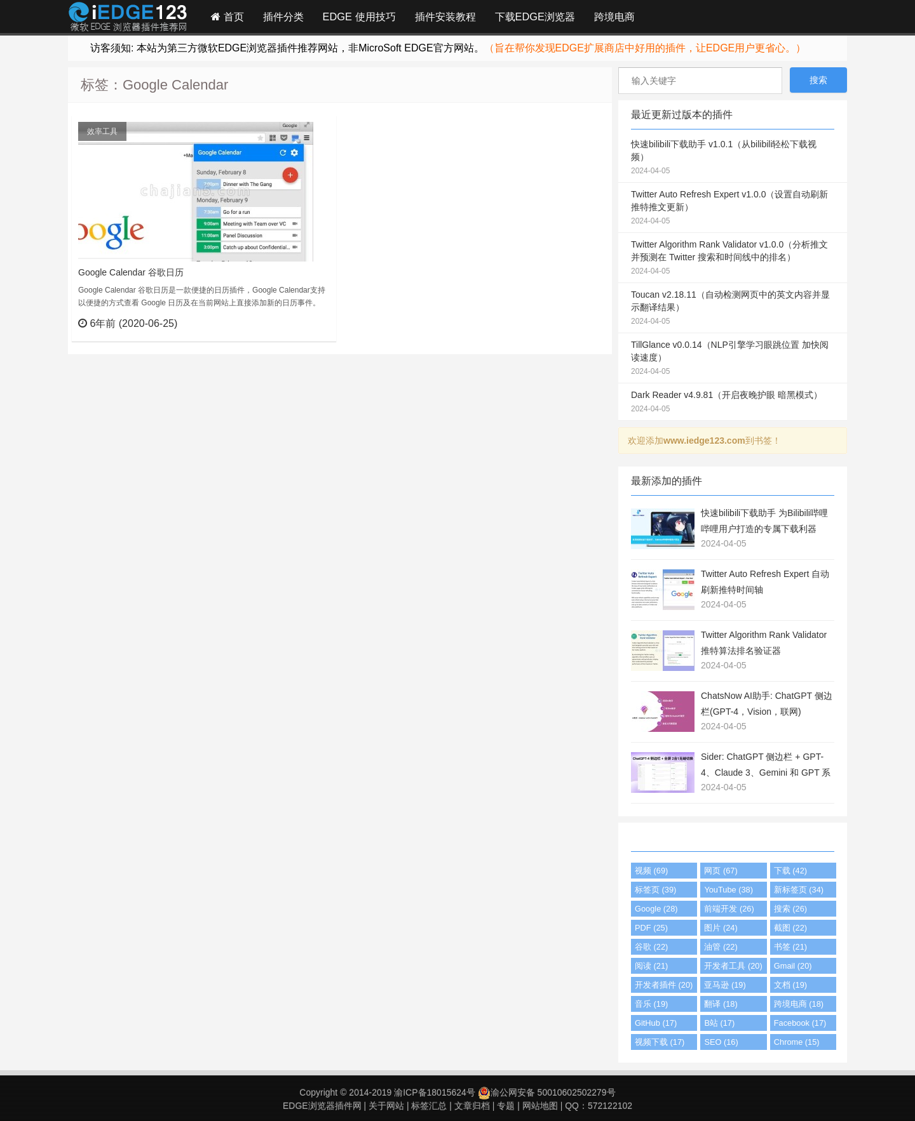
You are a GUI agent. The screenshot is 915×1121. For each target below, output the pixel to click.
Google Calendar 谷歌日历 (131, 272)
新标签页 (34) (799, 889)
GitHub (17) (656, 1023)
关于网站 (386, 1106)
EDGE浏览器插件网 (322, 1106)
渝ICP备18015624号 (434, 1092)
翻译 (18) (720, 1004)
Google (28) (656, 908)
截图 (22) (790, 927)
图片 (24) (720, 927)
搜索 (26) (790, 908)
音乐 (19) (651, 1004)
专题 (506, 1106)
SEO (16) (721, 1042)
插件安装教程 (445, 16)
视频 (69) (651, 870)
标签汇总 (429, 1106)
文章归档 (472, 1106)
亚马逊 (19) (724, 985)
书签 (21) (790, 947)
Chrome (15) (797, 1042)
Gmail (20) (793, 966)
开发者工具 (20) (733, 966)
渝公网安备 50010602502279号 (547, 1092)
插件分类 (283, 16)
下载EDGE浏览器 (535, 16)
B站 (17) (719, 1023)
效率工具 (102, 131)
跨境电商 (614, 16)
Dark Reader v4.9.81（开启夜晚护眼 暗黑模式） (732, 402)
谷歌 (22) (651, 947)
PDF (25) (651, 927)
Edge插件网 (127, 18)
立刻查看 (303, 323)
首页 (227, 16)
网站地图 (540, 1106)
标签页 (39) (655, 889)
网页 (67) (720, 870)
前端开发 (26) (729, 908)
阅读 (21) (651, 966)
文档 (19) (790, 985)
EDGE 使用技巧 (359, 16)
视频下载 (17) (659, 1042)
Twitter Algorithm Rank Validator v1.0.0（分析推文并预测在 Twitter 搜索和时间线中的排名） (732, 258)
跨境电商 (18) (799, 1004)
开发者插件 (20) (664, 985)
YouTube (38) (728, 889)
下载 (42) (790, 870)
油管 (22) (720, 947)
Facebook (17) (800, 1023)
